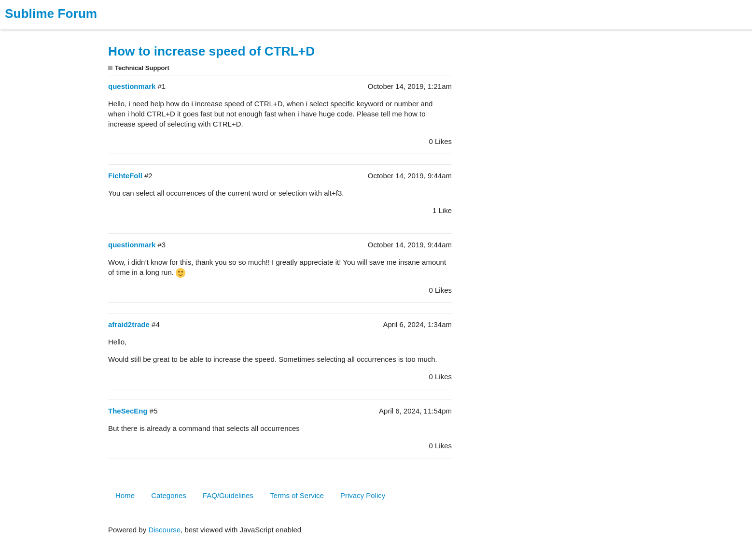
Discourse (164, 530)
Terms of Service (297, 495)
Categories (168, 495)
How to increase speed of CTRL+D (211, 51)
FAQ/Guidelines (228, 495)
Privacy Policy (362, 495)
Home (125, 495)
